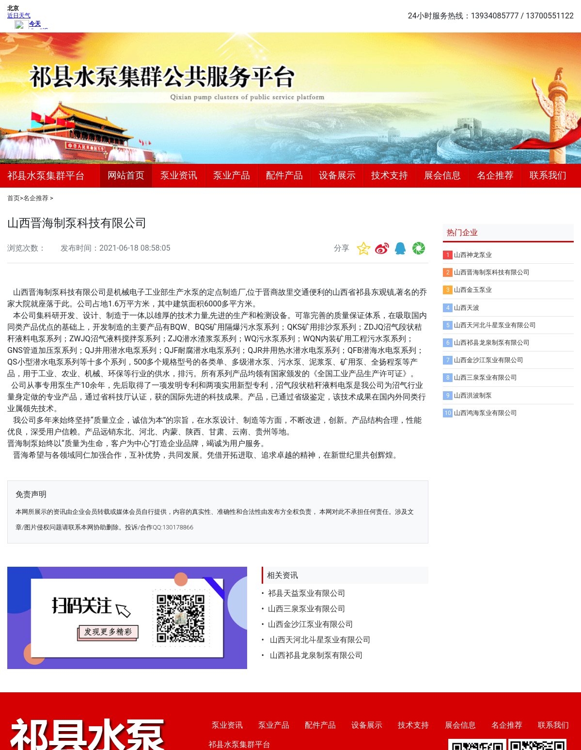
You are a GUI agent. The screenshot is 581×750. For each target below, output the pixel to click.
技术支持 (389, 175)
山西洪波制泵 (473, 395)
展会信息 (442, 175)
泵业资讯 (178, 175)
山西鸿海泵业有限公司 (485, 412)
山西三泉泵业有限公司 (306, 608)
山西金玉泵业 (473, 289)
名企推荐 (495, 175)
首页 (13, 198)
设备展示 (337, 175)
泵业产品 (231, 175)
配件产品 (284, 175)
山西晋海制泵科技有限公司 (492, 272)
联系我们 (548, 175)
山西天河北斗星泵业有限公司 (319, 639)
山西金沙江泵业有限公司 (310, 624)
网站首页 (126, 175)
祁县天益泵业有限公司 (306, 593)
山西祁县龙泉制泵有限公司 (315, 655)
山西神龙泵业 (473, 254)
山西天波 (466, 307)
